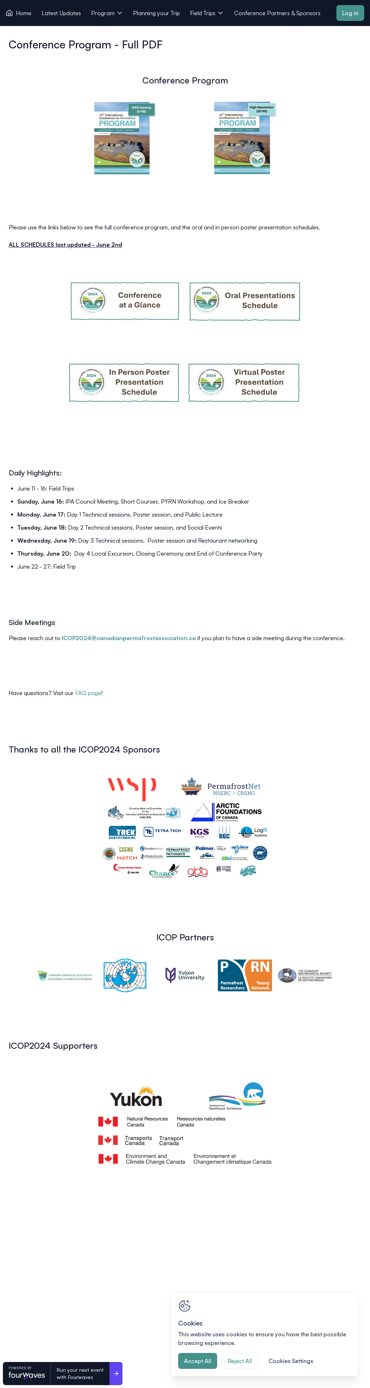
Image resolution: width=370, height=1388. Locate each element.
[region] (264, 1333)
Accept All (197, 1361)
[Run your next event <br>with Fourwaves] (115, 1373)
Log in (350, 13)
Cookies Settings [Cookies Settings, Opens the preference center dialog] (290, 1361)
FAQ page (88, 693)
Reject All (240, 1361)
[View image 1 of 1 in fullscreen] (185, 827)
